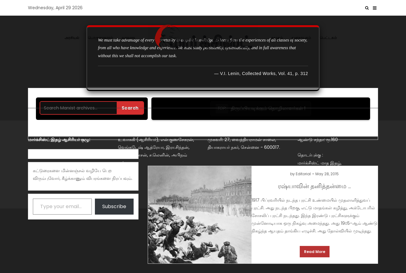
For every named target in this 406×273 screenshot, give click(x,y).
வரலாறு (128, 37)
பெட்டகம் (328, 37)
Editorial (303, 173)
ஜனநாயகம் (301, 37)
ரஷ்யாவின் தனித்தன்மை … (314, 185)
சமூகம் (277, 37)
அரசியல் (71, 37)
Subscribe (114, 206)
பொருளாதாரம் (100, 37)
